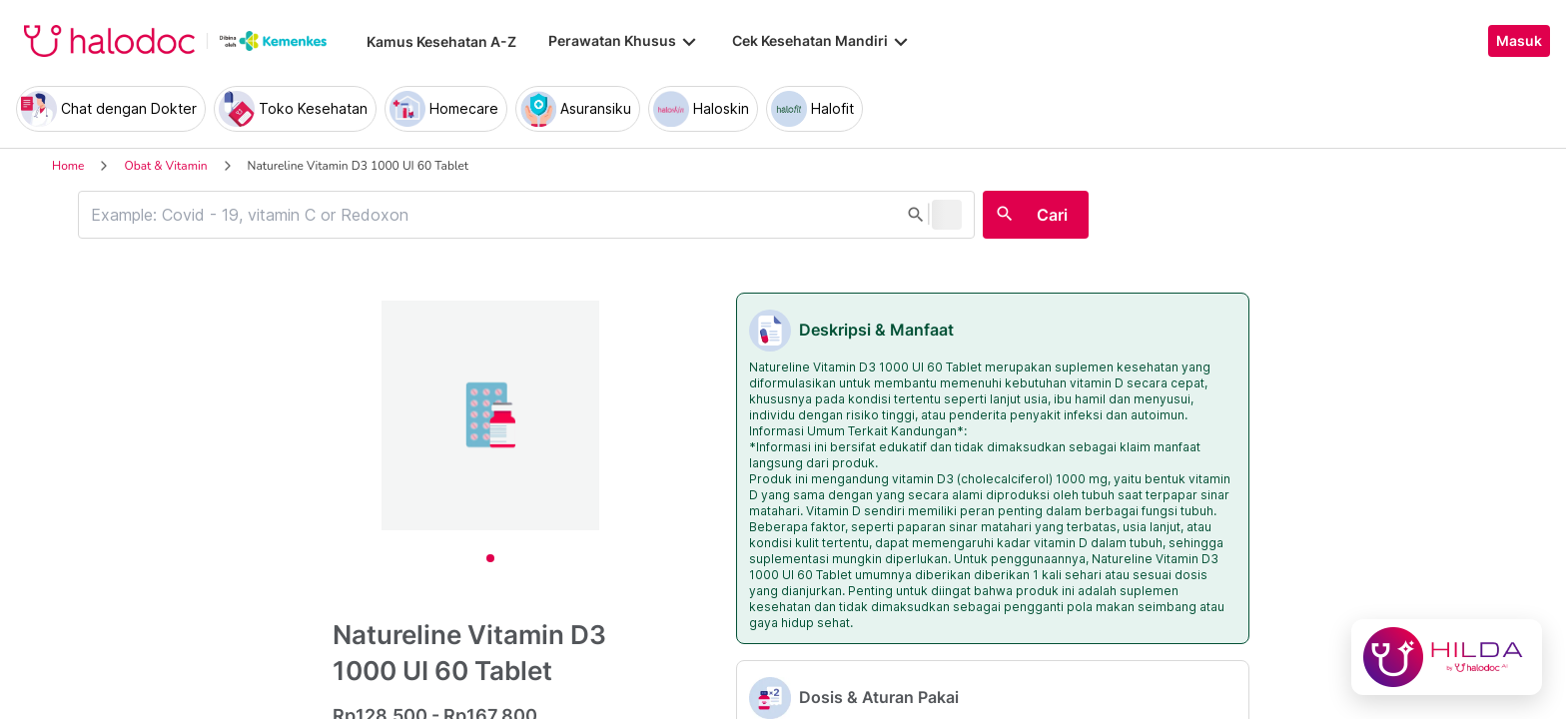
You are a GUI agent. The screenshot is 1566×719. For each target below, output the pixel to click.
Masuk (1519, 41)
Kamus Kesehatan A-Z (441, 41)
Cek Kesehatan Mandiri (822, 41)
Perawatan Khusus (624, 41)
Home (68, 166)
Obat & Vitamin (165, 166)
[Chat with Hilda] (1446, 657)
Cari (1052, 215)
